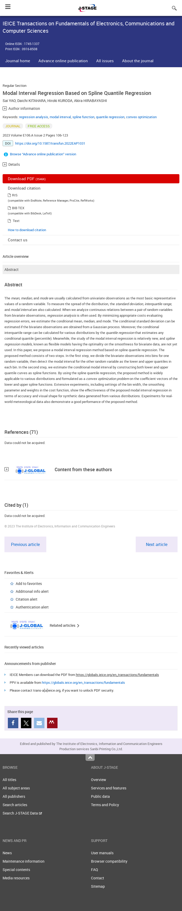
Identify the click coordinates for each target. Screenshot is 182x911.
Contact (97, 877)
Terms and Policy (105, 804)
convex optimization (141, 117)
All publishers (14, 796)
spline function (83, 117)
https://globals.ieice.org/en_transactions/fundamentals (117, 674)
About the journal (137, 60)
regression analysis (33, 117)
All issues (105, 60)
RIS (15, 195)
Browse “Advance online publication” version (43, 154)
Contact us (17, 239)
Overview (98, 779)
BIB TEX (18, 208)
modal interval (60, 117)
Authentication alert (32, 607)
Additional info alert (32, 591)
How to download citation (27, 229)
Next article (156, 544)
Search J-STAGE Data (22, 813)
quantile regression (110, 117)
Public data (100, 796)
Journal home (17, 60)
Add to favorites (29, 583)
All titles (9, 779)
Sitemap (98, 886)
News (7, 852)
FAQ (94, 869)
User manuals (102, 852)
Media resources (16, 877)
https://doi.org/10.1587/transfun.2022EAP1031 (50, 143)
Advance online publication (63, 60)
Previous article (25, 544)
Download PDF (27, 178)
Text (16, 220)
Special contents (16, 869)
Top (90, 757)
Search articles (15, 804)
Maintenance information (23, 861)
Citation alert (26, 599)
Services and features (108, 787)
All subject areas (16, 787)
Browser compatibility (109, 861)
